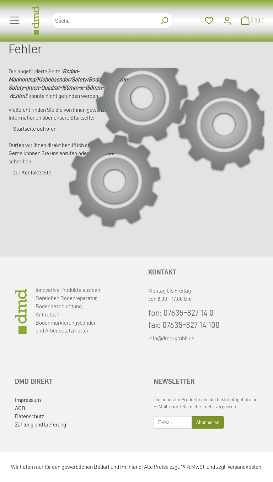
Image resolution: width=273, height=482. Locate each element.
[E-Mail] (173, 422)
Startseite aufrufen (35, 129)
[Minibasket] (250, 20)
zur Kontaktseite (32, 172)
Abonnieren (207, 422)
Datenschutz (29, 416)
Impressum (28, 400)
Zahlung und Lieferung (40, 424)
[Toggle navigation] (15, 20)
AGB (20, 408)
